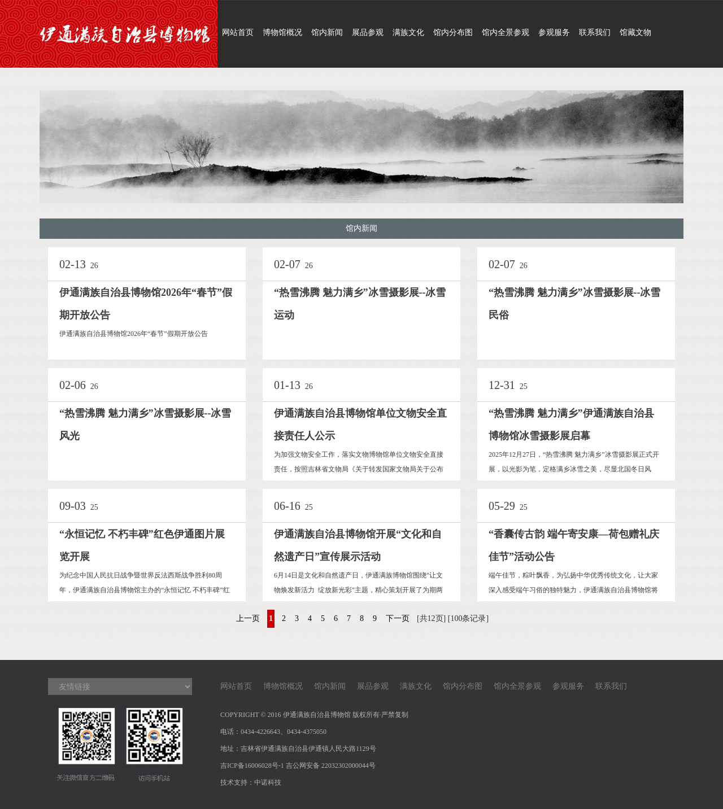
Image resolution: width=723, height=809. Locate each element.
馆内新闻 (327, 32)
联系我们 (595, 32)
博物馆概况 (282, 32)
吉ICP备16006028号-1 (252, 765)
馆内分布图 (453, 32)
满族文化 (408, 32)
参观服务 (554, 32)
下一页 (398, 618)
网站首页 (238, 32)
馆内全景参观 (505, 32)
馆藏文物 (635, 32)
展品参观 (368, 32)
